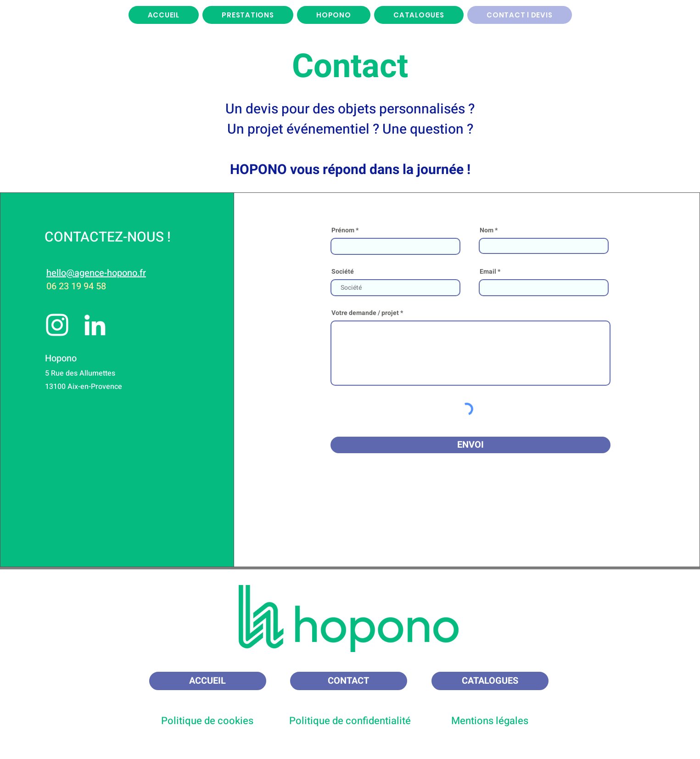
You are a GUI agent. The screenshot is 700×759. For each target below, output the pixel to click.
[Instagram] (57, 325)
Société (342, 272)
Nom (486, 230)
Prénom (342, 230)
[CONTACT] (348, 681)
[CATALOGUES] (490, 681)
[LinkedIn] (95, 325)
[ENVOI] (470, 445)
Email (488, 272)
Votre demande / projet (365, 313)
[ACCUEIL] (207, 681)
